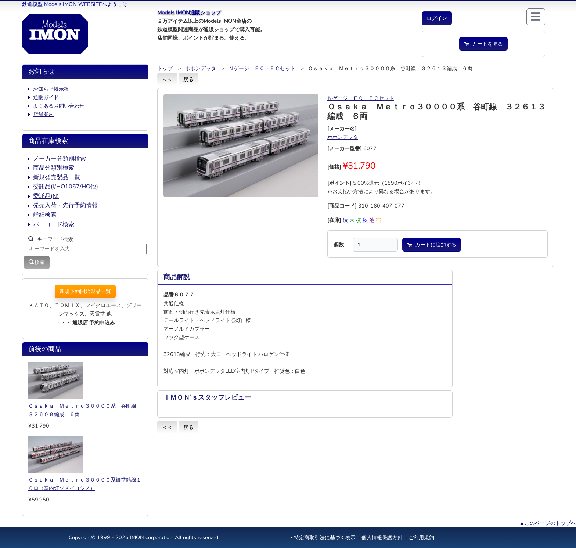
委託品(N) (46, 196)
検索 (37, 262)
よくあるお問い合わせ (58, 105)
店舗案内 (43, 114)
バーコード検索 (53, 224)
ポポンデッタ (200, 68)
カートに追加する (431, 244)
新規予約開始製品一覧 (85, 291)
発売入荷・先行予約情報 (65, 205)
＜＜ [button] (167, 79)
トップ (165, 68)
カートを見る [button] (483, 43)
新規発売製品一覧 (56, 177)
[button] (437, 18)
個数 (339, 244)
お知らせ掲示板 (51, 89)
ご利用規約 (421, 537)
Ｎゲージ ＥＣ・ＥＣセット (261, 68)
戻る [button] (188, 79)
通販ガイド (46, 97)
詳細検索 (45, 215)
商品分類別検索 (53, 168)
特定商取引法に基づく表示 (325, 537)
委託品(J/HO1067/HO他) (65, 187)
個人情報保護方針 (382, 537)
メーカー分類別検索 (59, 159)
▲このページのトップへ (547, 523)
